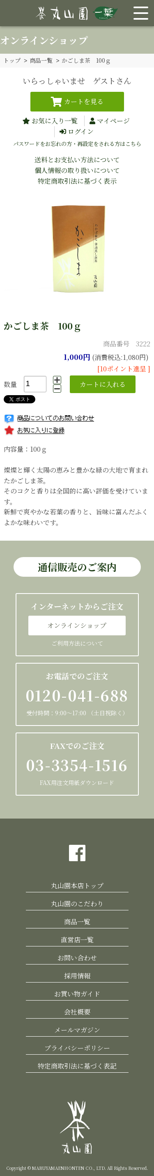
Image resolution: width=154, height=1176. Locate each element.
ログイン (81, 131)
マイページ (113, 120)
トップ (12, 60)
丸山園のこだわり (77, 903)
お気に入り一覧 (55, 120)
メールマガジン (77, 1029)
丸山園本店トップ (77, 885)
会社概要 (77, 1011)
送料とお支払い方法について (77, 159)
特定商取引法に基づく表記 (77, 1065)
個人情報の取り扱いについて (77, 170)
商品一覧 (41, 60)
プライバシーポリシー (77, 1047)
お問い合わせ (77, 957)
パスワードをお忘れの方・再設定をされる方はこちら (77, 143)
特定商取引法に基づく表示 (77, 180)
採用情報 (77, 975)
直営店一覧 (77, 939)
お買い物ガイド (77, 993)
